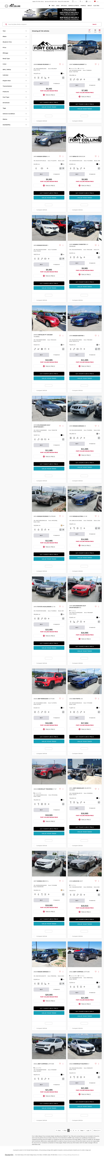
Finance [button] (83, 5)
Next (83, 1130)
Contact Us (60, 1154)
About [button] (90, 5)
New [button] (53, 5)
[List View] (99, 31)
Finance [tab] (57, 83)
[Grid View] (94, 31)
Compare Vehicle (41, 121)
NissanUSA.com (75, 1154)
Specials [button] (64, 5)
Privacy (65, 1154)
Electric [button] (96, 5)
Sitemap (69, 1154)
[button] (64, 47)
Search (94, 24)
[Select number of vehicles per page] (97, 1130)
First (58, 1130)
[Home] (49, 5)
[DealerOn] (9, 1154)
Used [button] (57, 5)
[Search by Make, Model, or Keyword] (49, 24)
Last (89, 1130)
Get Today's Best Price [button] (49, 102)
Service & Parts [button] (73, 5)
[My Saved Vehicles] (96, 1)
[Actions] (62, 64)
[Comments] (63, 78)
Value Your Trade (49, 107)
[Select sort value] (90, 31)
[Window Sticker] (63, 168)
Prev (64, 1130)
